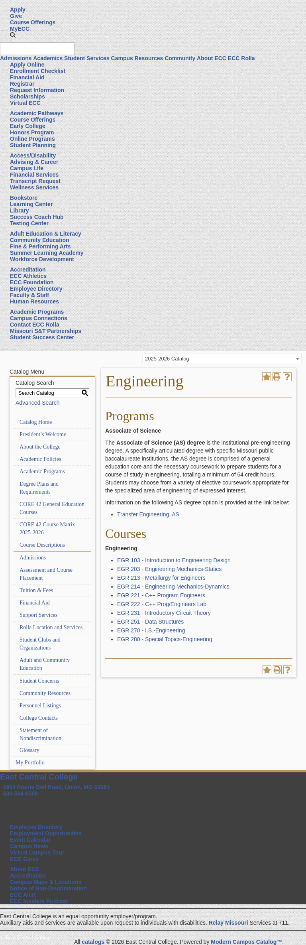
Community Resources (45, 693)
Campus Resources (137, 58)
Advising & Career (34, 162)
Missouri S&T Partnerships (45, 331)
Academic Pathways (37, 113)
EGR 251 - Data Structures (150, 621)
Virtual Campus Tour (37, 852)
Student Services (87, 58)
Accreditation (27, 269)
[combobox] (222, 358)
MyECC (19, 29)
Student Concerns (39, 681)
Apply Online (27, 64)
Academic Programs (37, 312)
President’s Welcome (43, 434)
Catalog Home (36, 422)
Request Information (37, 90)
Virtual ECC (25, 103)
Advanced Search (38, 403)
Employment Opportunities (46, 833)
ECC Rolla (241, 58)
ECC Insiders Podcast (39, 901)
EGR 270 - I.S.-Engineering (151, 630)
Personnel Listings (40, 706)
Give (16, 16)
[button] (13, 35)
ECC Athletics (28, 276)
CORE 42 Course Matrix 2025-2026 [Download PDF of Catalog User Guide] (47, 529)
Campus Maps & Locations (45, 882)
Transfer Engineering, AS (148, 514)
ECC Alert (23, 895)
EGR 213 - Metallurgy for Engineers (161, 578)
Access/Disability (33, 155)
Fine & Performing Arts (40, 246)
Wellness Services (34, 187)
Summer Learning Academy (47, 253)
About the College (40, 447)
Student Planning (33, 145)
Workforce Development (42, 259)
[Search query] (37, 48)
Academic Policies (40, 459)
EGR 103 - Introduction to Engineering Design (174, 560)
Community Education (39, 240)
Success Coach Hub (37, 217)
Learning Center (31, 204)
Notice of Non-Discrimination (48, 888)
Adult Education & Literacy (45, 233)
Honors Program (32, 132)
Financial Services (34, 174)
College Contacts (39, 718)
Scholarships (27, 96)
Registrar (22, 84)
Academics (48, 58)
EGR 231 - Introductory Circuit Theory (164, 613)
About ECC (211, 58)
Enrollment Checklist (37, 71)
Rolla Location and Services (51, 627)
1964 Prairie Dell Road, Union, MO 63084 (56, 787)
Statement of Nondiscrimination (40, 734)
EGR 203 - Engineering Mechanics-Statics (169, 569)
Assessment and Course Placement (46, 574)
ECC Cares (24, 859)
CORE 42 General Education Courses (52, 508)
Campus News (29, 846)
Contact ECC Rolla (34, 324)
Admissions (15, 58)
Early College (27, 126)
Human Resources (34, 301)
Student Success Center (42, 337)
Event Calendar (30, 840)
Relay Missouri (228, 922)
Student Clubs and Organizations (40, 644)
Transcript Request (35, 181)
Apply (18, 9)
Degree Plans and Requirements (39, 488)
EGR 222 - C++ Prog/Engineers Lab (161, 604)
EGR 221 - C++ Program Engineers (161, 595)
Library (19, 210)
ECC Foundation (32, 282)
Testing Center (29, 223)
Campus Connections (38, 318)
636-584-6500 (20, 793)
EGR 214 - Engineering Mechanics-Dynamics (173, 586)
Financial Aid (27, 77)
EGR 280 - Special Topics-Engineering (164, 639)
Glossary (29, 750)
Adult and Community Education (45, 664)
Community (180, 58)
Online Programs (32, 139)
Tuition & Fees (36, 590)
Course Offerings (32, 22)
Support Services (38, 615)
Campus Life (26, 168)
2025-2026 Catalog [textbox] (167, 359)
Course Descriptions (42, 545)
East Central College (39, 776)
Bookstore (23, 198)
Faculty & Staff (29, 295)
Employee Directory (36, 288)
